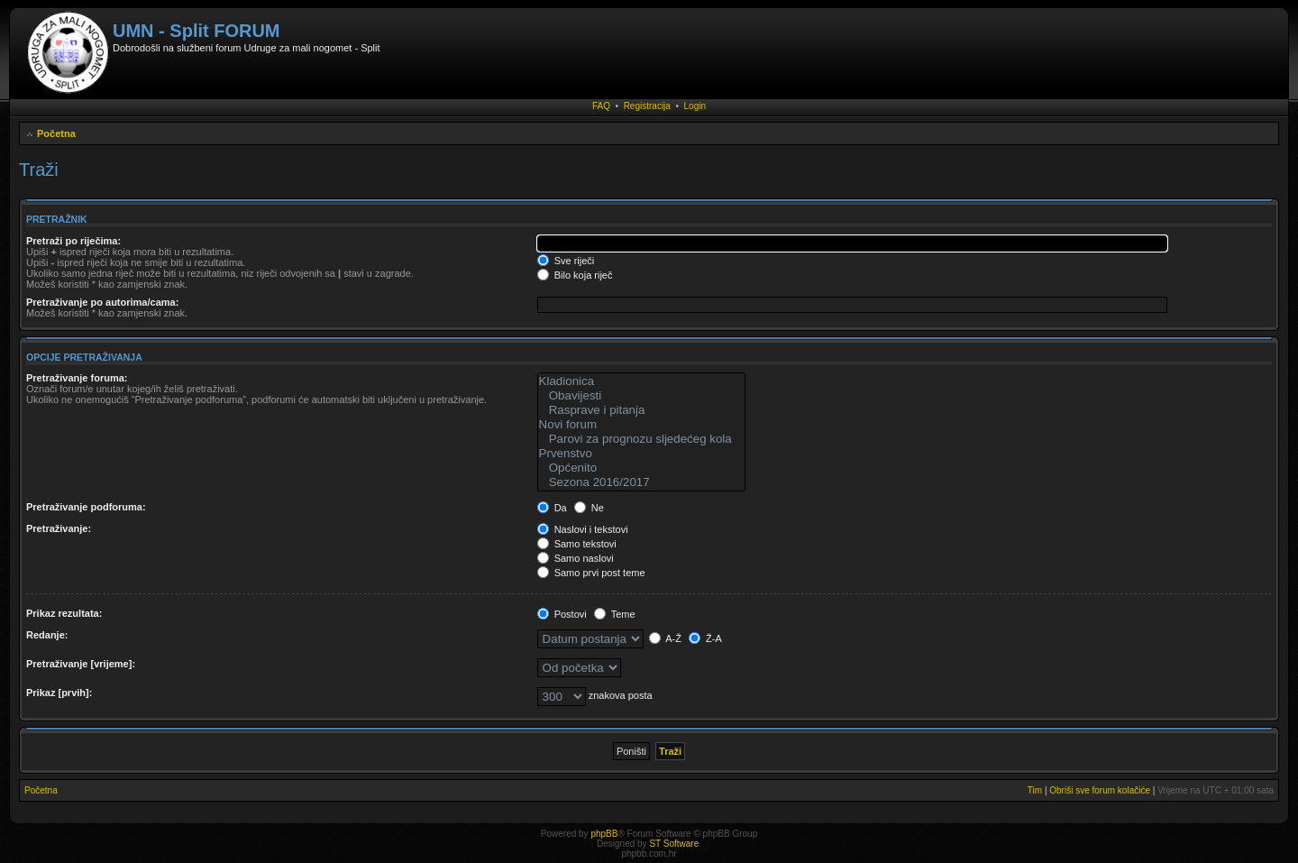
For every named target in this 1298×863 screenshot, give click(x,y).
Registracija (647, 106)
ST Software (674, 844)
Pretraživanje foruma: (76, 377)
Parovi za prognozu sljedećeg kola (641, 439)
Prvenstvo (641, 453)
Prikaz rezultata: (64, 613)
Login (695, 106)
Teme (614, 614)
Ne (589, 507)
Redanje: (47, 634)
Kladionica (641, 381)
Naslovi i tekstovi (582, 529)
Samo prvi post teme (591, 572)
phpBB (603, 834)
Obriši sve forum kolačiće (1099, 790)
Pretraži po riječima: (73, 240)
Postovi (562, 614)
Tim (1035, 790)
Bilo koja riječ (575, 275)
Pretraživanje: (58, 528)
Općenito (641, 468)
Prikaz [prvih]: (59, 692)
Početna (56, 133)
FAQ (601, 106)
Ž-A (705, 638)
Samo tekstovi (577, 543)
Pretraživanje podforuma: (86, 506)
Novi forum (641, 425)
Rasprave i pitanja (641, 410)
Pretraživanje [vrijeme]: (80, 663)
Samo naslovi (575, 558)
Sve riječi (566, 260)
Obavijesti (641, 396)
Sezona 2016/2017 (641, 482)
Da (552, 507)
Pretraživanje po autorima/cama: (102, 302)
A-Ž (665, 638)
